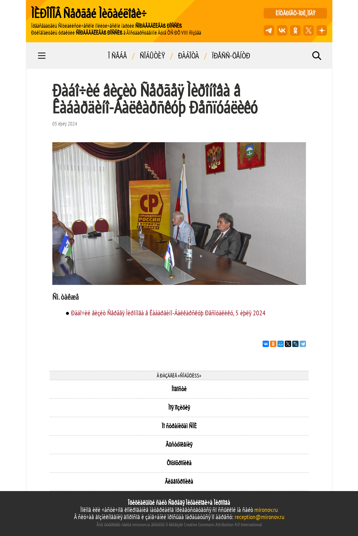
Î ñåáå (117, 55)
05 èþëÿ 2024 (64, 123)
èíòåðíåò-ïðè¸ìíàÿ (295, 13)
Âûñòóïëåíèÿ (179, 444)
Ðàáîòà (188, 55)
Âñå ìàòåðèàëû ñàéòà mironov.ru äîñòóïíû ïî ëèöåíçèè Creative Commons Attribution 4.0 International (179, 524)
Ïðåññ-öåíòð (231, 55)
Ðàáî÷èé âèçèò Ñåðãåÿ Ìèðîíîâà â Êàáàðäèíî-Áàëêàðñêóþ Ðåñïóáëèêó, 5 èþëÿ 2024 (168, 312)
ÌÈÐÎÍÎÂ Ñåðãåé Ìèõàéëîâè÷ (88, 13)
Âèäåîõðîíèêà (179, 481)
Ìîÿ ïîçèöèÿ (179, 407)
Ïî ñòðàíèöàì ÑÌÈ (179, 426)
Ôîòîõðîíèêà (179, 463)
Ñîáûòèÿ (152, 55)
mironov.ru (266, 510)
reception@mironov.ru (259, 517)
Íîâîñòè (179, 389)
